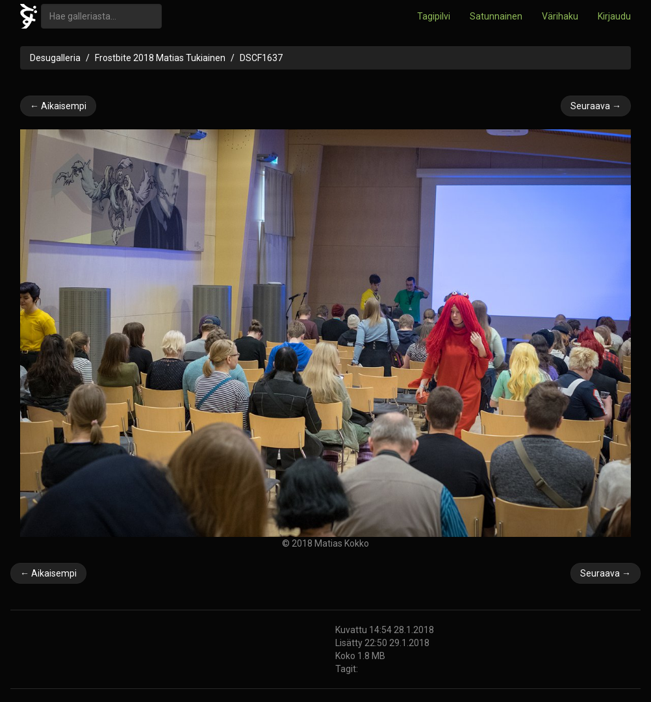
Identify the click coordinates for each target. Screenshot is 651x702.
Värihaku (560, 16)
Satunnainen (496, 16)
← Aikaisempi (58, 106)
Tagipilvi (433, 16)
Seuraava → (595, 106)
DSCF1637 (261, 58)
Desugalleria (55, 58)
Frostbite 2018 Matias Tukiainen (160, 58)
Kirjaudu (614, 16)
